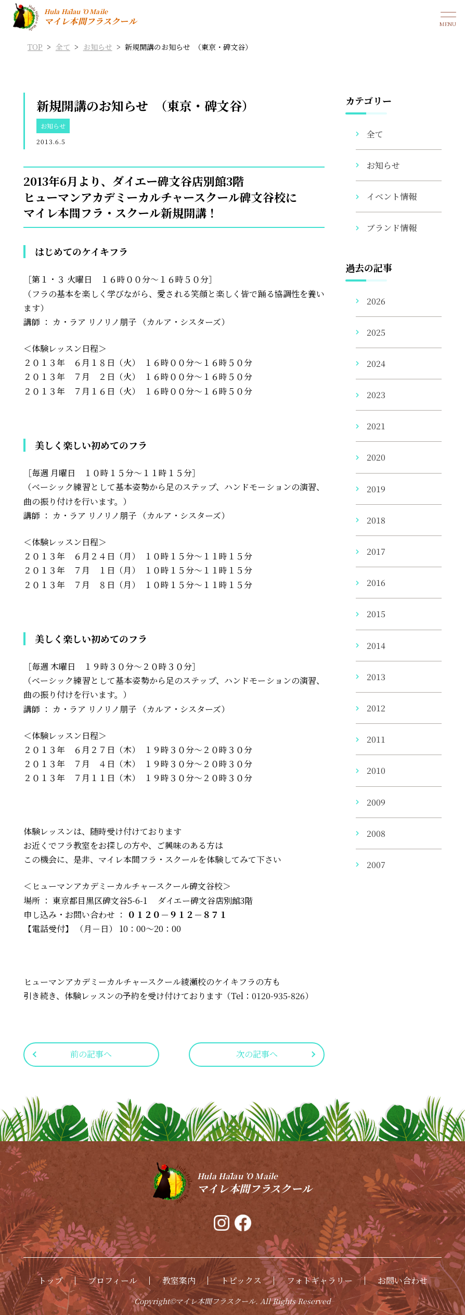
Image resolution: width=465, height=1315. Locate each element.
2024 (376, 363)
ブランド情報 (392, 228)
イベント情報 (392, 196)
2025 (376, 332)
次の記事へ (257, 1054)
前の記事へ (91, 1054)
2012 (376, 708)
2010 (376, 770)
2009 (376, 802)
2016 (376, 583)
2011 (376, 739)
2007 (376, 865)
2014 (376, 646)
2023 (376, 395)
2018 (376, 520)
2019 (376, 489)
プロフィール (112, 1280)
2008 (376, 833)
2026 (376, 301)
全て (375, 134)
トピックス (241, 1280)
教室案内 (179, 1280)
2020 (376, 457)
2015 (376, 614)
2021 (376, 426)
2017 (376, 551)
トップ (50, 1280)
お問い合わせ (403, 1280)
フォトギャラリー (320, 1280)
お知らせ (53, 125)
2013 (376, 677)
